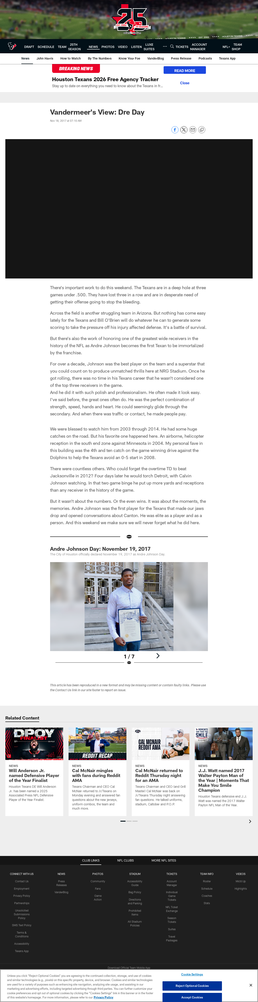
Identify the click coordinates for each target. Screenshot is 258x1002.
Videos (241, 873)
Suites (172, 929)
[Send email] (192, 132)
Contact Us (21, 881)
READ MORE (184, 70)
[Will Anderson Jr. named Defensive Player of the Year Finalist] (34, 767)
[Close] (185, 82)
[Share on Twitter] (183, 132)
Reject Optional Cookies (192, 986)
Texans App (22, 951)
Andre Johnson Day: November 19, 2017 (100, 548)
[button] (129, 207)
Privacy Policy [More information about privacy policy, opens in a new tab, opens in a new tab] (103, 997)
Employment (21, 888)
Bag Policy (134, 892)
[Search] (172, 46)
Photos (97, 873)
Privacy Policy (21, 895)
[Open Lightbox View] (129, 616)
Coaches (207, 895)
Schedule (206, 888)
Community (98, 881)
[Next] (157, 655)
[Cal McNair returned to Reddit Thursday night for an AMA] (161, 770)
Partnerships (21, 903)
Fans (98, 888)
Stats (207, 903)
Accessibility (21, 943)
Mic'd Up (241, 881)
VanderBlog (61, 892)
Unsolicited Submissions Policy (22, 914)
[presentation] (251, 822)
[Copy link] (201, 130)
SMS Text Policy (21, 925)
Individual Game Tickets (172, 896)
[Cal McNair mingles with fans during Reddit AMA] (97, 772)
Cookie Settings (192, 974)
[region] (129, 985)
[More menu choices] (165, 46)
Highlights (241, 888)
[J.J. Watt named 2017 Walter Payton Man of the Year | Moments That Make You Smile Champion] (224, 770)
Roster (207, 881)
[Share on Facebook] (175, 132)
